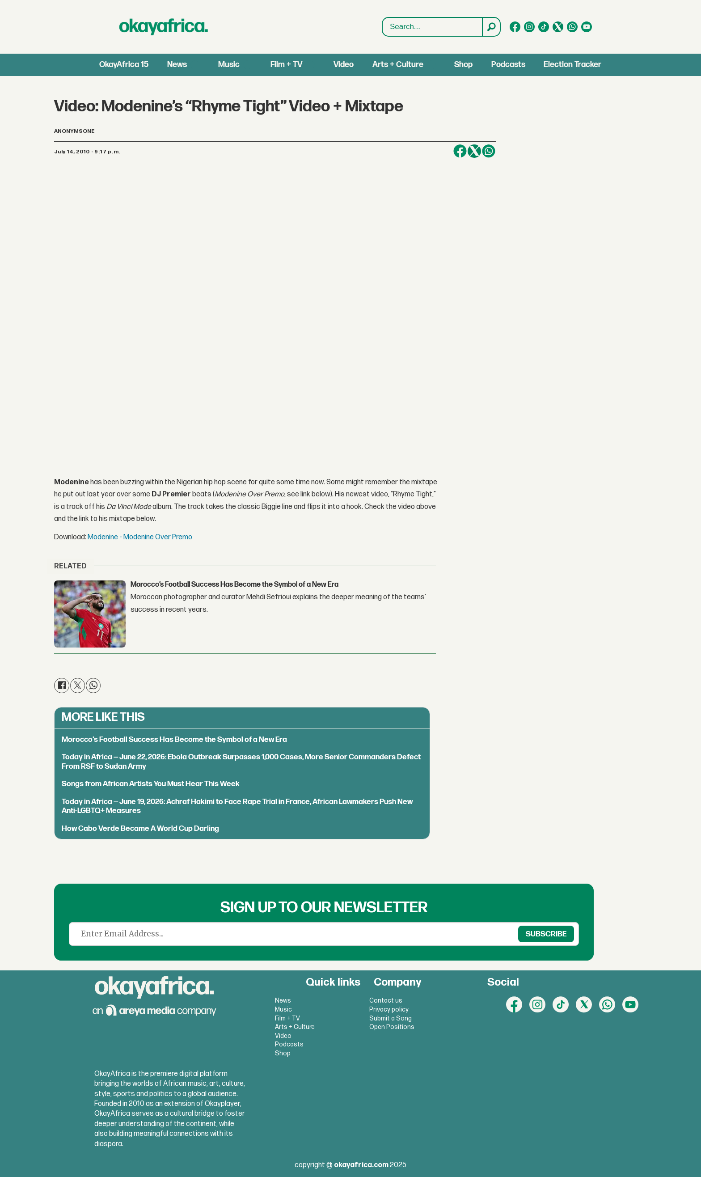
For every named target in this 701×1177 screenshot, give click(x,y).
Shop (463, 64)
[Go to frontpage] (163, 27)
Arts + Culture (397, 64)
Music (229, 64)
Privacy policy (389, 1009)
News (177, 64)
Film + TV (286, 64)
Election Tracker (572, 64)
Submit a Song (390, 1018)
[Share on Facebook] (460, 151)
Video (344, 64)
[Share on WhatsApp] (488, 151)
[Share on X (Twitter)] (474, 151)
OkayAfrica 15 (123, 64)
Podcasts (508, 64)
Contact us (385, 1000)
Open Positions (391, 1027)
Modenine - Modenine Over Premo (140, 537)
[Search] (491, 27)
